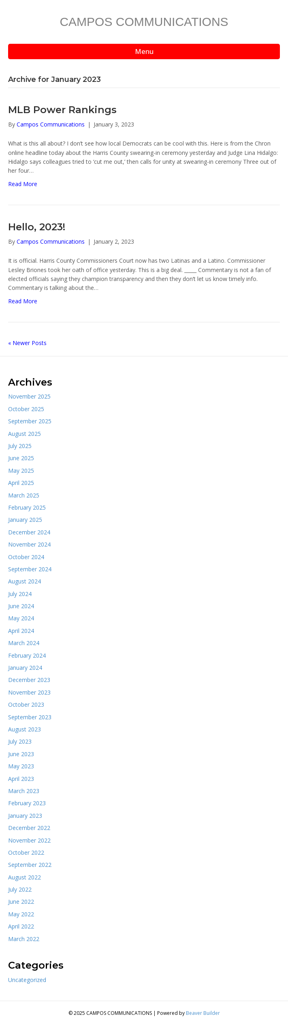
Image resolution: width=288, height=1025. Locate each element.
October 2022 (26, 852)
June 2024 (21, 606)
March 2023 (23, 791)
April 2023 (21, 779)
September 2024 (29, 569)
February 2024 (27, 655)
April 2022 (21, 926)
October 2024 (26, 557)
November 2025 (29, 396)
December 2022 (29, 828)
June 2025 (21, 458)
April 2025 (21, 483)
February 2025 (27, 507)
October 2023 (26, 704)
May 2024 (21, 618)
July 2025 (20, 446)
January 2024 (25, 667)
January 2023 (25, 815)
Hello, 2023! (36, 227)
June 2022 (21, 901)
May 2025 (21, 470)
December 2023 (29, 680)
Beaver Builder (203, 1013)
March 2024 (23, 643)
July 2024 (20, 594)
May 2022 (21, 914)
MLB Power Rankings (62, 110)
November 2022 (29, 840)
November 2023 (29, 692)
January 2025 (25, 519)
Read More (22, 184)
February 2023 (27, 803)
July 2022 (20, 889)
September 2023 (29, 717)
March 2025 (23, 495)
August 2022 (24, 877)
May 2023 (21, 766)
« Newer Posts (27, 343)
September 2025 (29, 421)
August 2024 (24, 581)
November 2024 (29, 544)
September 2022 (29, 864)
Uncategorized (27, 980)
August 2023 (24, 729)
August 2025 (24, 433)
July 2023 (20, 741)
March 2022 (23, 939)
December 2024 (29, 532)
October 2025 (26, 409)
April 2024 (21, 631)
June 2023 (21, 754)
